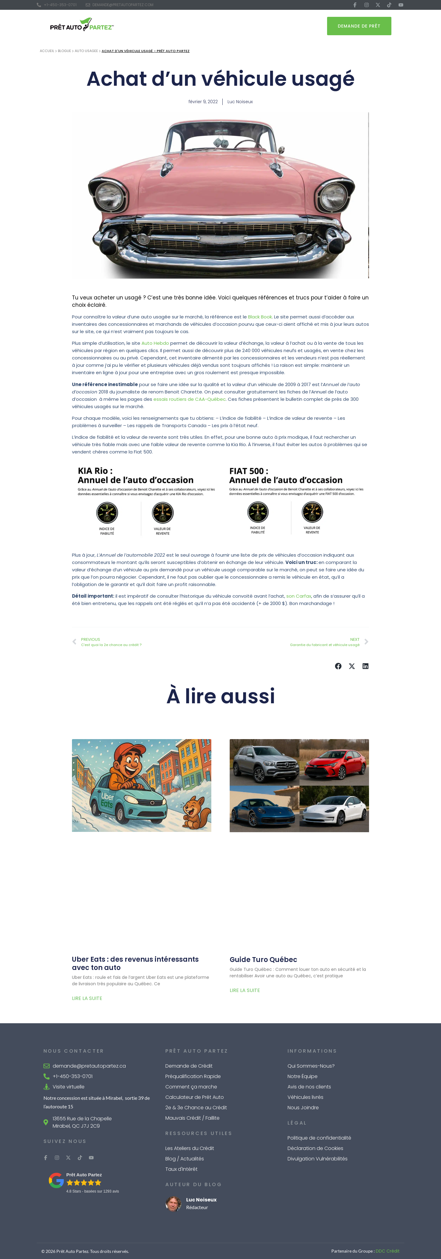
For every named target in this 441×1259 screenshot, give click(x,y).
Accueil (47, 50)
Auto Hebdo (155, 343)
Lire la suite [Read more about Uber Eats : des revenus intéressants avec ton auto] (87, 998)
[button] (338, 666)
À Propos (271, 26)
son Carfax (298, 596)
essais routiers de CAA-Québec (189, 399)
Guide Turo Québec (263, 959)
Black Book (259, 317)
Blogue (64, 50)
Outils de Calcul (233, 26)
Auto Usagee (86, 50)
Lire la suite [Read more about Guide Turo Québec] (245, 990)
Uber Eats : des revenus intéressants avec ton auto (135, 963)
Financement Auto (182, 26)
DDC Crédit (388, 1251)
